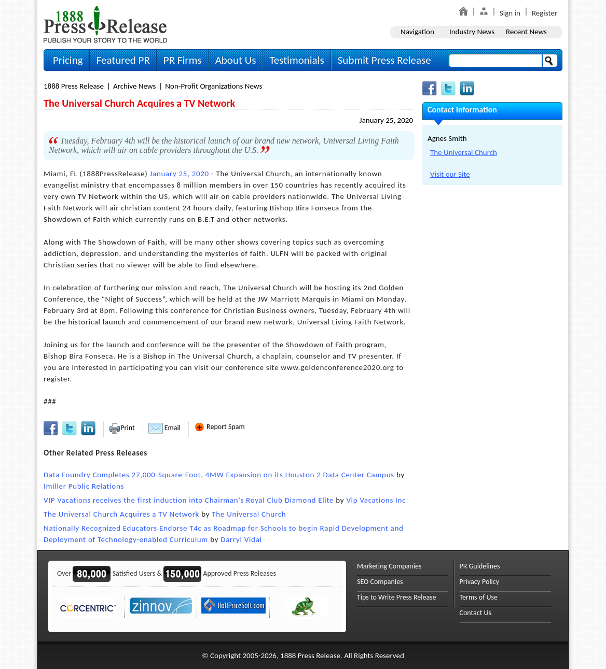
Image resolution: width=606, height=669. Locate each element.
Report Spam (219, 426)
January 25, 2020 (386, 120)
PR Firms (182, 60)
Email (164, 427)
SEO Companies (380, 581)
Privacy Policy (480, 581)
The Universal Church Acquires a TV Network (121, 514)
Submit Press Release (384, 60)
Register (544, 13)
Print (121, 427)
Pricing (68, 60)
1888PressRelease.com (105, 24)
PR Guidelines (480, 566)
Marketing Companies (389, 566)
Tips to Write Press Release (396, 597)
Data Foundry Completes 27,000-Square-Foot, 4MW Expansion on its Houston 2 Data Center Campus (219, 474)
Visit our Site (450, 174)
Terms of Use (479, 597)
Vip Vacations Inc (376, 500)
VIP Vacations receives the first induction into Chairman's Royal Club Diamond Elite (189, 500)
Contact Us (476, 612)
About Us (235, 60)
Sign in (510, 13)
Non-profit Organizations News (213, 86)
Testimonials (296, 60)
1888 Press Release (74, 86)
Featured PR (123, 60)
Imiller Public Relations (84, 486)
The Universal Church (249, 514)
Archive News (134, 86)
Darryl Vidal (241, 539)
